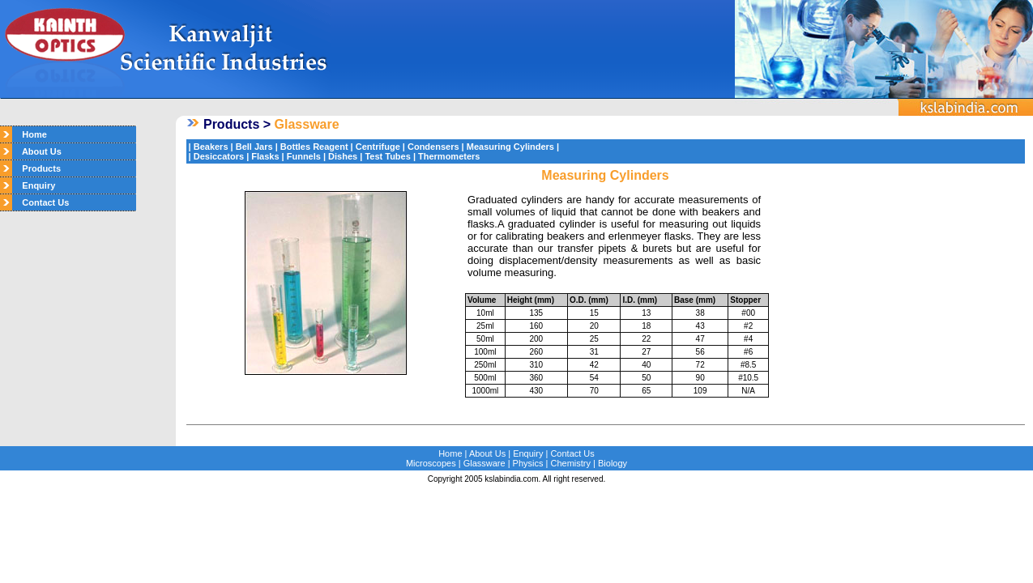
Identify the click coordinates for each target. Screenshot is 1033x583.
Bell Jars (254, 146)
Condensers (433, 146)
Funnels (304, 156)
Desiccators (219, 156)
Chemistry (571, 463)
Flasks (265, 156)
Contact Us (40, 202)
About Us (37, 151)
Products (36, 168)
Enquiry (33, 185)
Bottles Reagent (314, 146)
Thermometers (449, 156)
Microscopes (431, 463)
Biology (612, 463)
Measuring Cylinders (510, 146)
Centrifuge (378, 146)
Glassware (484, 463)
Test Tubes (387, 156)
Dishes (342, 156)
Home (29, 134)
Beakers (211, 146)
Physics (528, 463)
